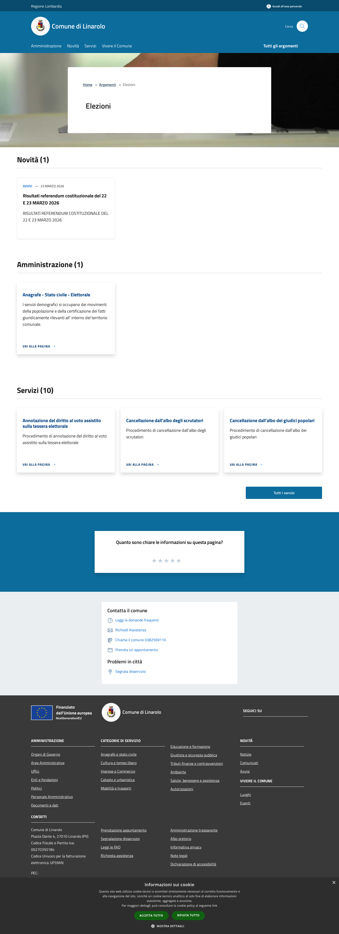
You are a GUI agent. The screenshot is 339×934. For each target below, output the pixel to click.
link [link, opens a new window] (214, 906)
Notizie (245, 754)
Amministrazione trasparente (194, 830)
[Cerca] (302, 26)
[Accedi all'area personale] (284, 6)
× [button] (333, 883)
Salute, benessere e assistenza (194, 780)
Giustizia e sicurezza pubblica (193, 755)
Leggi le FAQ (111, 847)
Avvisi (27, 186)
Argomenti (107, 84)
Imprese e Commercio (118, 771)
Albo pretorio (180, 838)
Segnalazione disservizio (120, 838)
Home (87, 84)
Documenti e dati (44, 805)
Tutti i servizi (284, 493)
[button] (169, 926)
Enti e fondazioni (44, 780)
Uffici (35, 771)
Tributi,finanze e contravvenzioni (196, 763)
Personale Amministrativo (52, 796)
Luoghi (245, 794)
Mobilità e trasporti (116, 788)
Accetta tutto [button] (151, 916)
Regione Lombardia (46, 6)
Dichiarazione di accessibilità (193, 864)
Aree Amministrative (48, 763)
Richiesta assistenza (117, 855)
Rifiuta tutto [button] (188, 915)
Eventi (245, 803)
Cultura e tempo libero (119, 763)
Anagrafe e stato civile (119, 754)
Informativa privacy (186, 847)
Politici (36, 788)
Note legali (179, 855)
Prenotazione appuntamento (123, 830)
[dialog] (169, 906)
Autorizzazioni (181, 789)
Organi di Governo (45, 754)
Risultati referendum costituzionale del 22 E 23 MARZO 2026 (65, 199)
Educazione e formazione (190, 746)
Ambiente (178, 772)
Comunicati (249, 763)
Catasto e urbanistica (118, 780)
